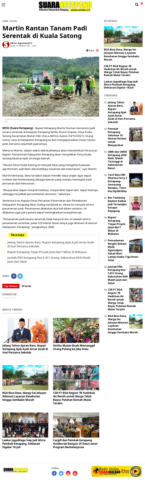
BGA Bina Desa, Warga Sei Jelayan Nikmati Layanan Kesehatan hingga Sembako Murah (24, 396)
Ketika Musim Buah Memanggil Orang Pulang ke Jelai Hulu (74, 347)
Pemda (13, 21)
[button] (141, 2)
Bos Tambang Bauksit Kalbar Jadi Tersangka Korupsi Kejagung (117, 204)
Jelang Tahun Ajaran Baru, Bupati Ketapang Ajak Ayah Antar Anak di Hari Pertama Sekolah (25, 349)
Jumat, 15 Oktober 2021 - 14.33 (23, 45)
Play (136, 471)
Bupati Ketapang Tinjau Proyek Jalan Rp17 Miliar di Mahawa (46, 252)
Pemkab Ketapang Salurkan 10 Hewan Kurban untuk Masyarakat (117, 137)
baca (90, 50)
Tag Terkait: (11, 286)
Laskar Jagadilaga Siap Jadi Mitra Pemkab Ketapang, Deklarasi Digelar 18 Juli (23, 443)
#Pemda (26, 286)
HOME (5, 21)
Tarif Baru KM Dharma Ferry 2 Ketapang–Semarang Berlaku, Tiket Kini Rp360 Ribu (117, 183)
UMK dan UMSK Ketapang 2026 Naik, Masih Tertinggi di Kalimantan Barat (117, 160)
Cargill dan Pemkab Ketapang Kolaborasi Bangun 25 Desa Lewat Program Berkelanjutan (75, 443)
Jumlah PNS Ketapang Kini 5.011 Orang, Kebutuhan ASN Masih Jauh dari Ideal (118, 275)
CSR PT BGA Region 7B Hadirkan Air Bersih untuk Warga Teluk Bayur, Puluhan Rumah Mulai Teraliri (74, 398)
